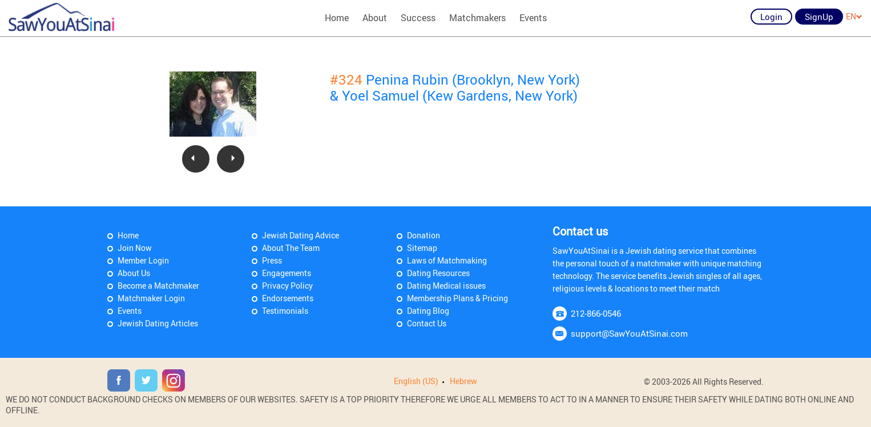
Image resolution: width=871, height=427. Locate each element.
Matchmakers (477, 17)
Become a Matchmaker (158, 285)
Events (533, 17)
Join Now (135, 247)
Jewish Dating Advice (300, 235)
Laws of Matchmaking (447, 260)
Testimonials (285, 310)
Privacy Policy (287, 285)
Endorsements (287, 298)
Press (272, 260)
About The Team (291, 247)
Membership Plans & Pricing (457, 298)
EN (854, 16)
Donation (423, 235)
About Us (134, 273)
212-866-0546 (596, 313)
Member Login (143, 260)
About (374, 17)
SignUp (819, 16)
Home (337, 17)
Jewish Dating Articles (158, 323)
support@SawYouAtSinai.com (629, 333)
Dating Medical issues (446, 285)
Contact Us (426, 323)
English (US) (416, 381)
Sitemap (422, 247)
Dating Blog (428, 310)
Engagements (286, 273)
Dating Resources (438, 273)
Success (418, 17)
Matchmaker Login (151, 298)
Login (771, 16)
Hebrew (463, 381)
